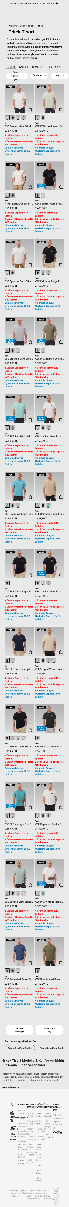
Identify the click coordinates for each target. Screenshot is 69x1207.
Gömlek (23, 67)
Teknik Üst (37, 67)
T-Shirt (11, 67)
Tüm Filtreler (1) (18, 76)
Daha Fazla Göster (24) (19, 1030)
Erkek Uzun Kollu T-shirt (52, 1048)
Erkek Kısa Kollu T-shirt (20, 1048)
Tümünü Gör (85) (49, 1030)
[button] (39, 76)
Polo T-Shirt (54, 67)
